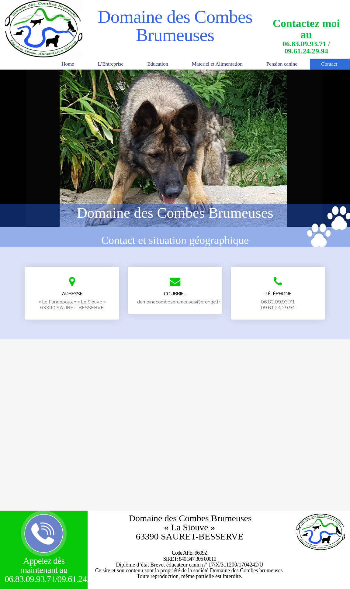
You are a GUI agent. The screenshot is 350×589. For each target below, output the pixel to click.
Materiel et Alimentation (210, 64)
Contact (328, 64)
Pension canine (278, 64)
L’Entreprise (97, 64)
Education (148, 64)
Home (52, 64)
